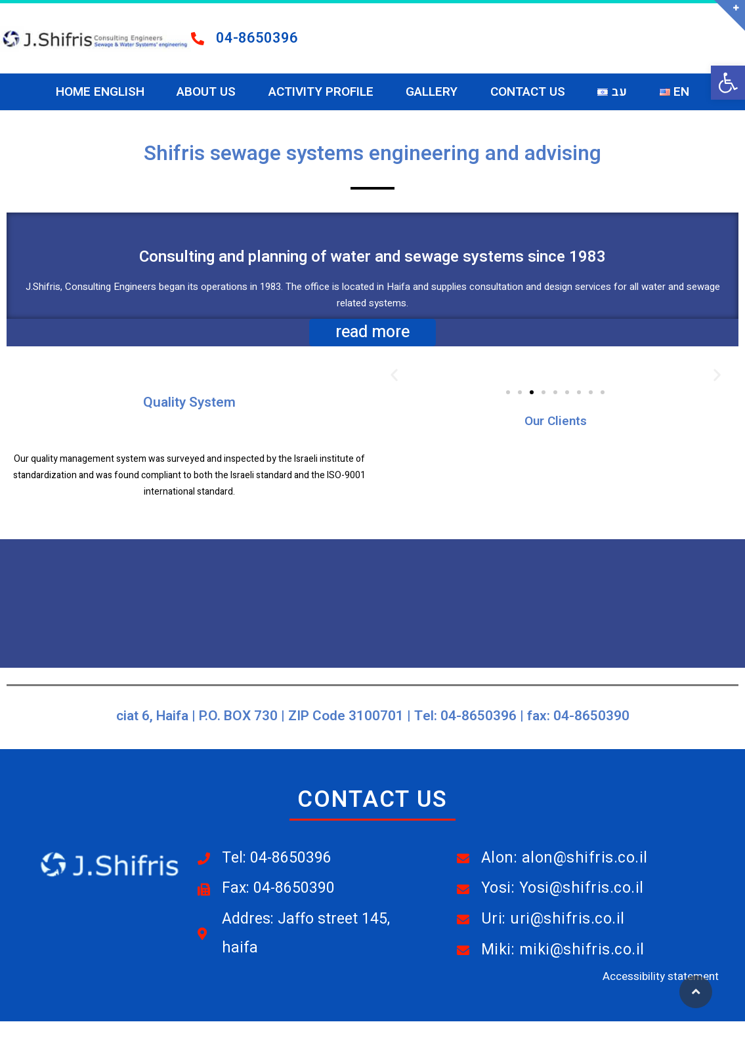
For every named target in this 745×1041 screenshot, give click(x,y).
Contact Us (527, 92)
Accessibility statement (661, 976)
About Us (206, 92)
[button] (728, 83)
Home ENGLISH (100, 92)
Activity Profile (320, 92)
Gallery (432, 92)
